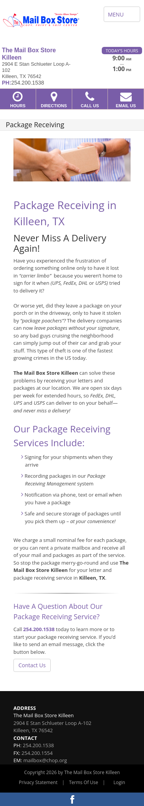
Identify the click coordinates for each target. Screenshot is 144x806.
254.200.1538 (39, 629)
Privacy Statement (38, 782)
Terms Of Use (83, 782)
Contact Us (32, 665)
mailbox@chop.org (45, 760)
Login (119, 782)
